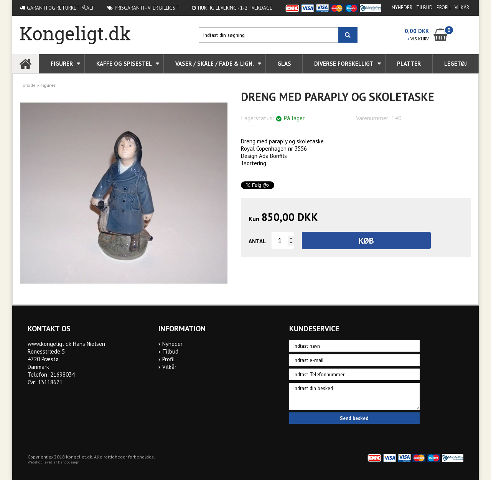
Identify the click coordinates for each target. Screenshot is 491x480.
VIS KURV (418, 39)
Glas (284, 63)
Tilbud (424, 7)
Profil (444, 7)
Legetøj (455, 63)
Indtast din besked (354, 396)
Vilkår (462, 7)
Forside (28, 85)
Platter (409, 63)
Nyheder (402, 7)
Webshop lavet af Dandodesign (53, 462)
